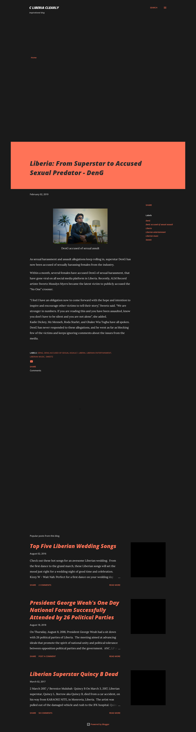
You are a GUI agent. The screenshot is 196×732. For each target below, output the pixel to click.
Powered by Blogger (98, 724)
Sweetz (149, 239)
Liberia (149, 228)
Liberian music (152, 236)
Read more (114, 585)
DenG (148, 220)
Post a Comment (47, 656)
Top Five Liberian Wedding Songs (73, 546)
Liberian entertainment (156, 232)
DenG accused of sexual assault (159, 224)
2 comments (45, 585)
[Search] (153, 7)
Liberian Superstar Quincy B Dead (74, 674)
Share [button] (149, 205)
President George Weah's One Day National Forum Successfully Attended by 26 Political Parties (74, 610)
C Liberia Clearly (44, 7)
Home (34, 57)
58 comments (45, 713)
